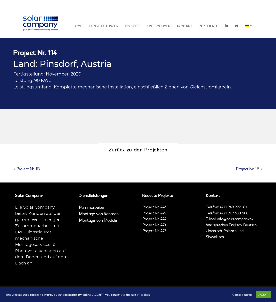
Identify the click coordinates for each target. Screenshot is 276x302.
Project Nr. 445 (154, 212)
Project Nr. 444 (154, 218)
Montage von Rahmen (99, 213)
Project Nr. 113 (28, 168)
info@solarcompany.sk (235, 218)
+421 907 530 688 (234, 212)
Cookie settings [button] (242, 295)
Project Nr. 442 (154, 230)
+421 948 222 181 (233, 206)
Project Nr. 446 (154, 206)
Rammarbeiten (92, 207)
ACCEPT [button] (263, 294)
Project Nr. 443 (154, 224)
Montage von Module (98, 220)
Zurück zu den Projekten (138, 149)
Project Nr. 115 (247, 168)
